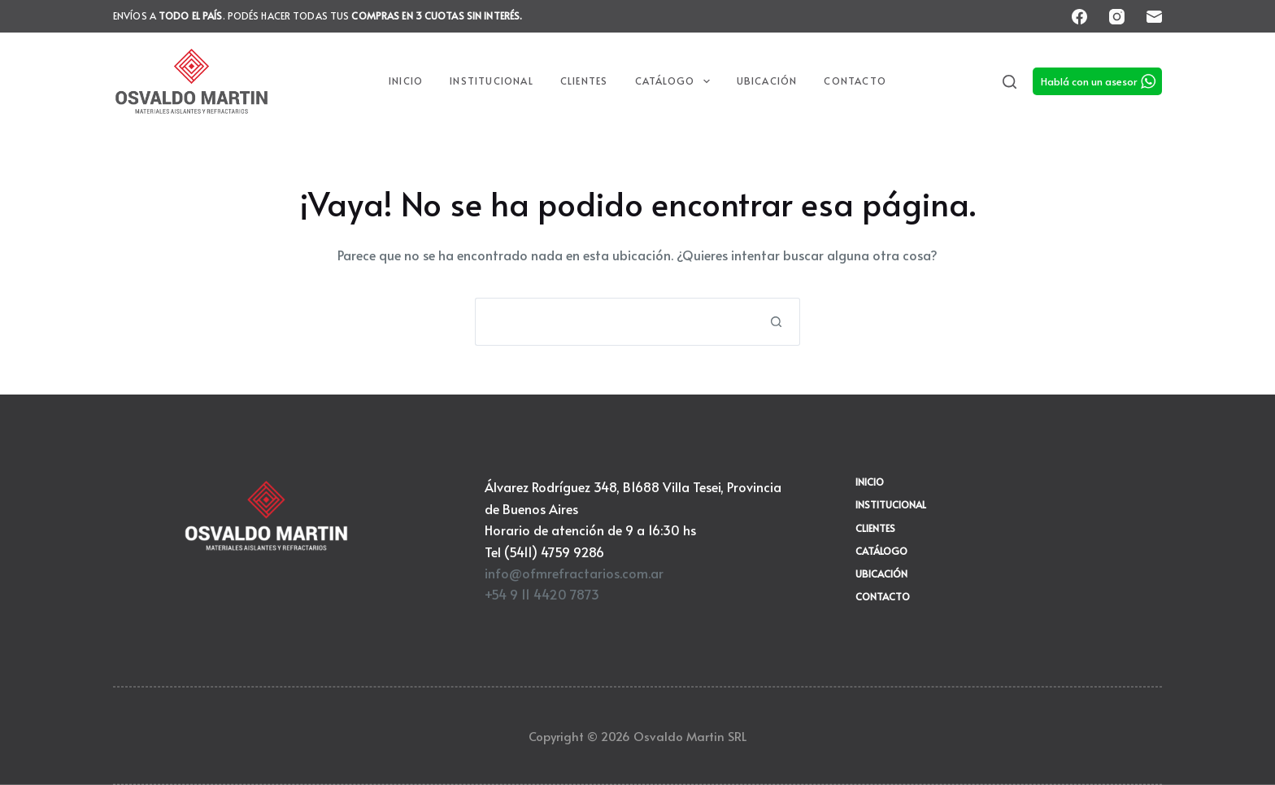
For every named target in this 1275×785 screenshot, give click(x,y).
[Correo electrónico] (1154, 16)
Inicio (406, 80)
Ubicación (767, 80)
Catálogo (675, 81)
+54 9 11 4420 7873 (542, 594)
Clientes (584, 80)
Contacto (855, 80)
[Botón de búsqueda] (776, 322)
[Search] (1009, 82)
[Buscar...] (613, 322)
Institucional (491, 80)
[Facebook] (1079, 16)
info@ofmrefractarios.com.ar (574, 573)
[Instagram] (1117, 16)
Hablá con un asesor (1089, 81)
